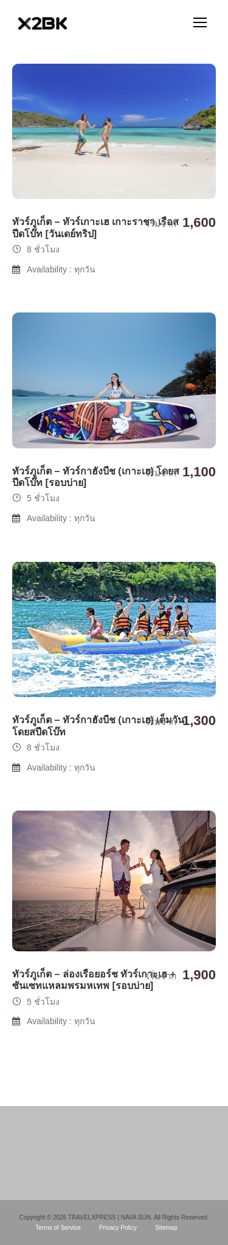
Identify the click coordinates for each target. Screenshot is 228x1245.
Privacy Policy (118, 1227)
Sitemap (166, 1227)
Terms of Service (57, 1227)
